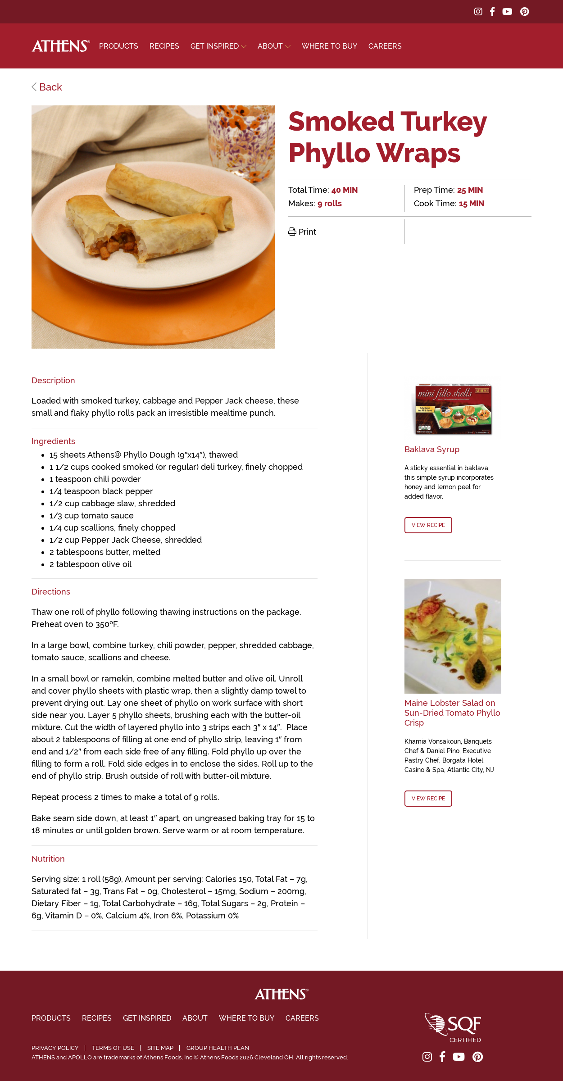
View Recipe (428, 525)
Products (118, 46)
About (270, 46)
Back (47, 87)
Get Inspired (215, 46)
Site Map (160, 1048)
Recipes (164, 46)
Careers (385, 46)
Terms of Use (113, 1048)
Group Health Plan (217, 1048)
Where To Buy (329, 46)
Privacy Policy (55, 1048)
